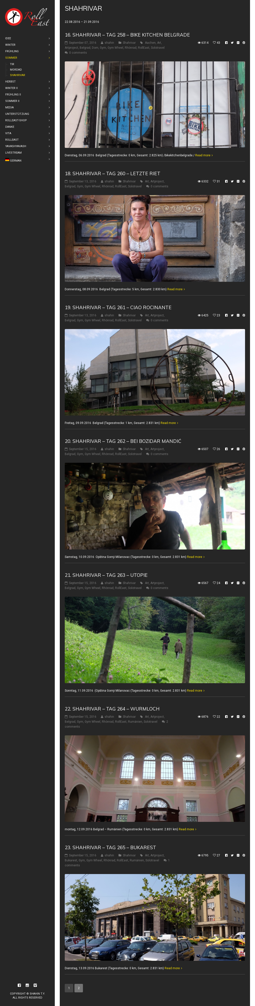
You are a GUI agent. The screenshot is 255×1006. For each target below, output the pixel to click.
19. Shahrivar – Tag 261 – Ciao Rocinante (118, 307)
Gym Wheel (115, 47)
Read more (202, 155)
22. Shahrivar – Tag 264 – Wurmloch (112, 709)
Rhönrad (130, 47)
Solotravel (158, 47)
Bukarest (71, 860)
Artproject (71, 47)
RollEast (143, 47)
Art (159, 42)
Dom (95, 47)
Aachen (150, 42)
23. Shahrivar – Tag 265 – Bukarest (110, 847)
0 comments (78, 52)
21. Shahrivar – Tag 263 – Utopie (106, 575)
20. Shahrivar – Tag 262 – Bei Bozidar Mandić (123, 441)
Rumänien (135, 721)
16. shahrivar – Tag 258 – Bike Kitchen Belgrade (127, 35)
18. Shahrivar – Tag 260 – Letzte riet (112, 173)
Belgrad (85, 47)
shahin (109, 42)
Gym (103, 47)
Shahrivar (129, 42)
